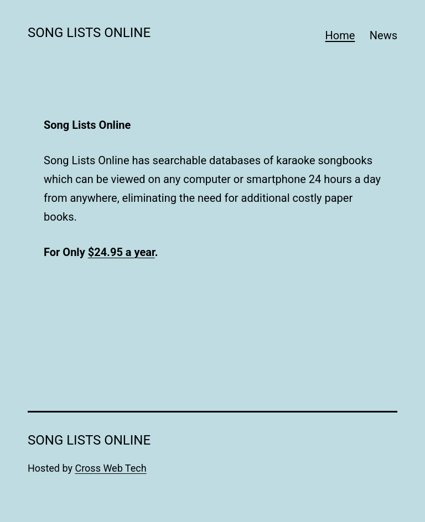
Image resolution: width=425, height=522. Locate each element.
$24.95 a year (121, 252)
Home (340, 35)
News (383, 35)
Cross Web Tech (110, 468)
